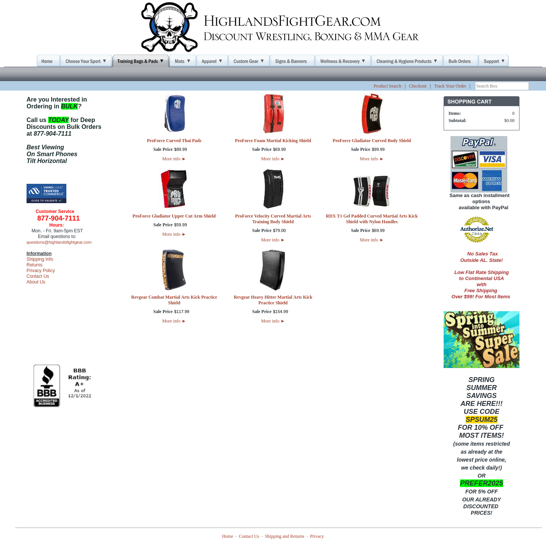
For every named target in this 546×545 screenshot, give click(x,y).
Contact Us (38, 276)
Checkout (418, 86)
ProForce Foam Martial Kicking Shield (273, 140)
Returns (34, 265)
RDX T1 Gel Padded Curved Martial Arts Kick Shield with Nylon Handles (372, 218)
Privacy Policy (41, 270)
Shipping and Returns (284, 536)
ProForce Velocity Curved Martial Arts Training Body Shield (273, 218)
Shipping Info (40, 259)
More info (174, 158)
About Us (36, 282)
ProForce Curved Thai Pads (174, 140)
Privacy (317, 536)
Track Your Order (450, 86)
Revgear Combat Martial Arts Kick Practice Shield (174, 299)
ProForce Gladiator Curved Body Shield (372, 140)
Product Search (387, 86)
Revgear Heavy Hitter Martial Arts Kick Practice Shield (273, 299)
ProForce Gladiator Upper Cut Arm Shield (174, 216)
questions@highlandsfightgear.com (59, 242)
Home (227, 536)
